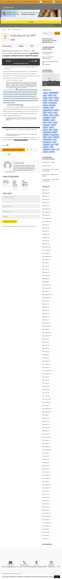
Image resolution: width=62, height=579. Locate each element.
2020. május (44, 421)
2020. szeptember (45, 408)
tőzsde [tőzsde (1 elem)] (50, 112)
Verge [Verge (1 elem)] (55, 139)
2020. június (44, 418)
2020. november (45, 402)
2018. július (44, 491)
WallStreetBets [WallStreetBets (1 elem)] (46, 149)
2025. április (44, 234)
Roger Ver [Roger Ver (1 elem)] (52, 127)
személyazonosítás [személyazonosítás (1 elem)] (52, 102)
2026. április (44, 196)
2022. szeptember (45, 332)
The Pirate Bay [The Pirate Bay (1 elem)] (46, 124)
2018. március (45, 503)
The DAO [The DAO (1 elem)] (45, 127)
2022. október (45, 329)
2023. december (45, 285)
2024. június (44, 266)
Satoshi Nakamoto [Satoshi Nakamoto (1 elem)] (47, 132)
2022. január (44, 358)
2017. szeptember (45, 522)
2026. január (44, 205)
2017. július (44, 529)
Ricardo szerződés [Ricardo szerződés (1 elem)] (54, 134)
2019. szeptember (45, 446)
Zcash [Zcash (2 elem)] (45, 137)
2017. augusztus (45, 526)
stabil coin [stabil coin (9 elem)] (56, 137)
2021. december (45, 361)
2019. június (44, 456)
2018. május (44, 497)
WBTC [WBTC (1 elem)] (45, 95)
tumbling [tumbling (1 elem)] (52, 119)
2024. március (45, 275)
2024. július (44, 262)
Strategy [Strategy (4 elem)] (53, 124)
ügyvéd (23, 165)
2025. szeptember (45, 218)
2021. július (44, 377)
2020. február (45, 430)
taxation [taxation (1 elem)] (55, 112)
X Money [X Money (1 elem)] (45, 129)
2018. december (45, 475)
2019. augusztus (45, 449)
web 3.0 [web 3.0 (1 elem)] (56, 100)
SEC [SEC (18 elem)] (45, 112)
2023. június (44, 304)
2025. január (44, 243)
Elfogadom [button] (57, 576)
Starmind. (53, 162)
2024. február (45, 278)
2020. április (44, 424)
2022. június (44, 342)
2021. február (45, 392)
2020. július (44, 415)
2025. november (45, 212)
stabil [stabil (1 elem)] (51, 129)
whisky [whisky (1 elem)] (50, 137)
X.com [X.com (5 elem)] (45, 100)
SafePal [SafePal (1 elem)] (45, 97)
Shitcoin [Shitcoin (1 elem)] (55, 129)
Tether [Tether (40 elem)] (45, 115)
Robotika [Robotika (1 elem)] (45, 151)
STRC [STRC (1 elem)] (52, 107)
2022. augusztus (45, 335)
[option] (51, 80)
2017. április (44, 538)
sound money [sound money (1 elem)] (46, 144)
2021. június (44, 380)
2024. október (45, 253)
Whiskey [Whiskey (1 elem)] (45, 105)
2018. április (44, 500)
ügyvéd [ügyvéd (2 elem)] (50, 97)
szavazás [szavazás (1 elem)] (56, 97)
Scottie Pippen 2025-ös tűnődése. (15, 183)
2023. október (45, 291)
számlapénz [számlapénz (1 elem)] (52, 151)
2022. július (44, 339)
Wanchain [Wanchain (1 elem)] (45, 92)
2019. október (45, 443)
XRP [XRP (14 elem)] (57, 144)
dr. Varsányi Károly (18, 163)
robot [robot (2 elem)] (45, 122)
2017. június (44, 532)
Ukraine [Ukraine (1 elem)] (53, 149)
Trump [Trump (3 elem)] (51, 146)
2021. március (45, 389)
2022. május (44, 345)
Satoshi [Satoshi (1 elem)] (51, 115)
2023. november (45, 288)
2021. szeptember (45, 370)
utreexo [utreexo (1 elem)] (55, 122)
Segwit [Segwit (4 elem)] (50, 122)
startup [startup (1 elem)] (56, 115)
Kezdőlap (3, 29)
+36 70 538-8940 (24, 567)
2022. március (45, 351)
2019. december (45, 437)
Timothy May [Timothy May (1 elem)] (46, 134)
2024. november (45, 250)
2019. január (44, 472)
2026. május (44, 193)
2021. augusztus (45, 373)
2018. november (45, 478)
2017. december (45, 513)
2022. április (44, 348)
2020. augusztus (45, 411)
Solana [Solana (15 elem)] (55, 132)
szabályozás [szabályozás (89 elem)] (54, 92)
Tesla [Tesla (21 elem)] (45, 102)
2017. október (45, 519)
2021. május (44, 383)
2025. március (45, 237)
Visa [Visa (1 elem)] (52, 144)
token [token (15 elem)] (50, 95)
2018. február (45, 507)
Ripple (9, 29)
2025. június (44, 228)
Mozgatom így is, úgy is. (6, 181)
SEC (28, 51)
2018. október (45, 481)
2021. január (44, 396)
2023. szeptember (45, 294)
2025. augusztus (45, 221)
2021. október (45, 367)
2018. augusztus (45, 488)
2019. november (45, 440)
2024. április (44, 272)
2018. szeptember (45, 484)
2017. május (44, 535)
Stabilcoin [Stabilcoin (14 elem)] (46, 119)
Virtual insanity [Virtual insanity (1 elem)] (52, 105)
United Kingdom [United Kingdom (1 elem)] (47, 117)
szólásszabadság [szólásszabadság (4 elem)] (47, 139)
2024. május (44, 269)
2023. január (44, 320)
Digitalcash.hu (19, 573)
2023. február (45, 316)
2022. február (45, 354)
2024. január (44, 281)
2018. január (44, 510)
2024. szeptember (45, 256)
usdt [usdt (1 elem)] (58, 149)
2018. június (44, 494)
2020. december (45, 399)
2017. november (45, 516)
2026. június (44, 190)
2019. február (45, 469)
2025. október (45, 215)
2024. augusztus (45, 259)
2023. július (44, 300)
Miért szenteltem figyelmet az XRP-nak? (25, 183)
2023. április (44, 310)
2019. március (45, 465)
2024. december (45, 247)
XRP (12, 53)
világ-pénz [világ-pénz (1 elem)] (46, 146)
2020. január (44, 434)
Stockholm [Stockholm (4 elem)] (46, 107)
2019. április (44, 462)
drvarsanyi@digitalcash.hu (10, 567)
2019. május (44, 459)
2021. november (45, 364)
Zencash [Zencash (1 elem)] (50, 100)
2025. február (45, 240)
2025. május (44, 231)
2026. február (45, 202)
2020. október (45, 405)
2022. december (45, 323)
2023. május (44, 307)
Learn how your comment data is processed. (27, 226)
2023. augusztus (45, 297)
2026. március (45, 199)
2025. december (45, 209)
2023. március (45, 313)
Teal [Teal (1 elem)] (55, 95)
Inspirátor (44, 165)
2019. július (44, 453)
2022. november (45, 326)
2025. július (44, 224)
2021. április (44, 386)
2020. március (45, 427)
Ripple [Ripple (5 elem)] (53, 117)
